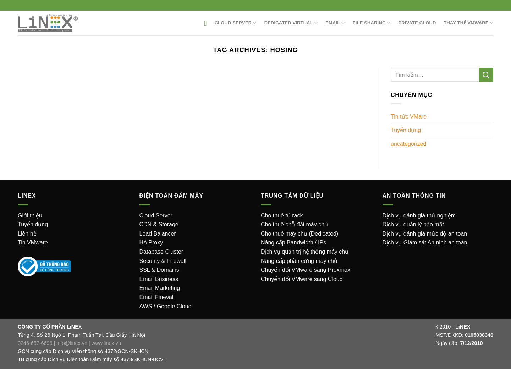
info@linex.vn (71, 343)
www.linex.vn (106, 343)
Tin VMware (33, 242)
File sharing (372, 23)
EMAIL (335, 23)
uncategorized (409, 144)
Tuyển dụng (406, 130)
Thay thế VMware (468, 23)
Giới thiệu (30, 216)
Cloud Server (236, 23)
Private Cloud (417, 23)
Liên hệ (27, 234)
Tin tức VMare (409, 117)
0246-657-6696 (35, 343)
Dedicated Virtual (291, 23)
